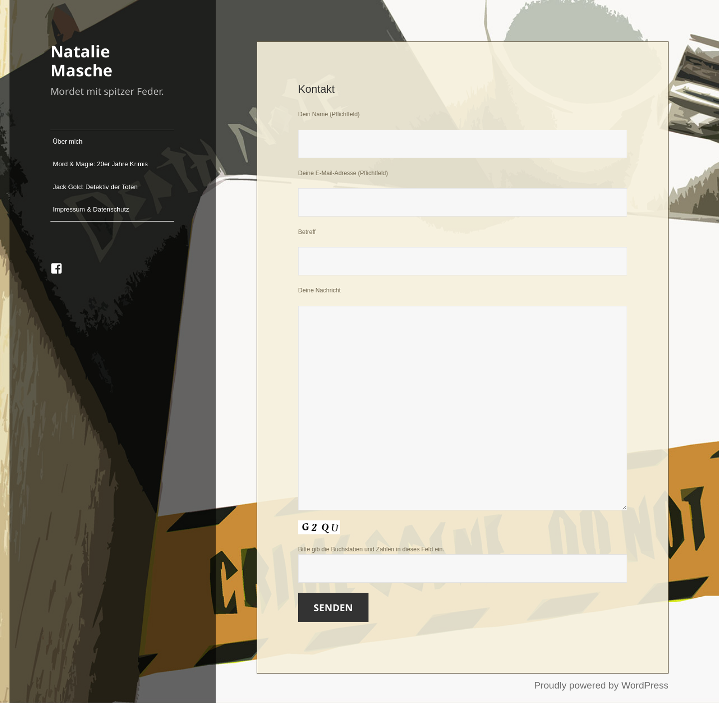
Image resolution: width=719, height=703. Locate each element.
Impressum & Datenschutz (91, 209)
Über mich (67, 141)
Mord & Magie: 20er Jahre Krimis (100, 164)
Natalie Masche (81, 60)
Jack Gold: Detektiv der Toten (95, 187)
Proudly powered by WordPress (601, 685)
